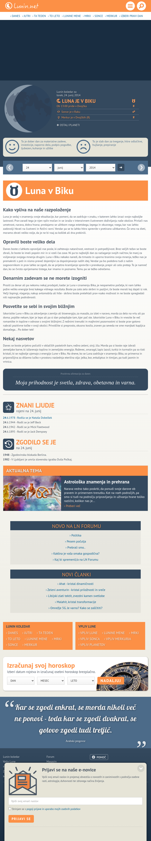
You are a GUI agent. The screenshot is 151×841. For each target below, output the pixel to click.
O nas (93, 766)
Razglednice (54, 771)
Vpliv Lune (9, 761)
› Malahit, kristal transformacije (75, 602)
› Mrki (87, 16)
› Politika (75, 535)
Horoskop (9, 766)
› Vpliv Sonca (89, 639)
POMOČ (101, 757)
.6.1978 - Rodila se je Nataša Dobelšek (27, 417)
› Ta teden (39, 16)
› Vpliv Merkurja (117, 639)
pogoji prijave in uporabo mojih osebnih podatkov (54, 824)
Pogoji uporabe (99, 776)
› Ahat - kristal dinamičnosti (75, 584)
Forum (50, 757)
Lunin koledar (11, 757)
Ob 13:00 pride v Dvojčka (98, 106)
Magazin (52, 761)
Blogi (50, 766)
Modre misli (10, 776)
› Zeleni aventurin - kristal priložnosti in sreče (75, 590)
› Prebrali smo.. (75, 547)
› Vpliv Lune (88, 633)
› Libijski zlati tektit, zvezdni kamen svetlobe (75, 596)
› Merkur (111, 16)
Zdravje (7, 771)
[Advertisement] (75, 50)
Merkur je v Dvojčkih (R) (98, 117)
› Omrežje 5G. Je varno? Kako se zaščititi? (75, 608)
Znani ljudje (35, 405)
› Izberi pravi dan (131, 16)
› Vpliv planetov (91, 645)
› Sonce (98, 16)
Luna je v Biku (98, 101)
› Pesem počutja (75, 541)
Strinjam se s (46, 824)
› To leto (54, 16)
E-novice (52, 776)
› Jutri (26, 16)
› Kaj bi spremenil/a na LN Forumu (75, 559)
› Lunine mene (71, 16)
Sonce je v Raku (98, 112)
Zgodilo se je (36, 442)
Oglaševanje (97, 771)
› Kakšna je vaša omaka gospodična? (76, 553)
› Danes (15, 16)
